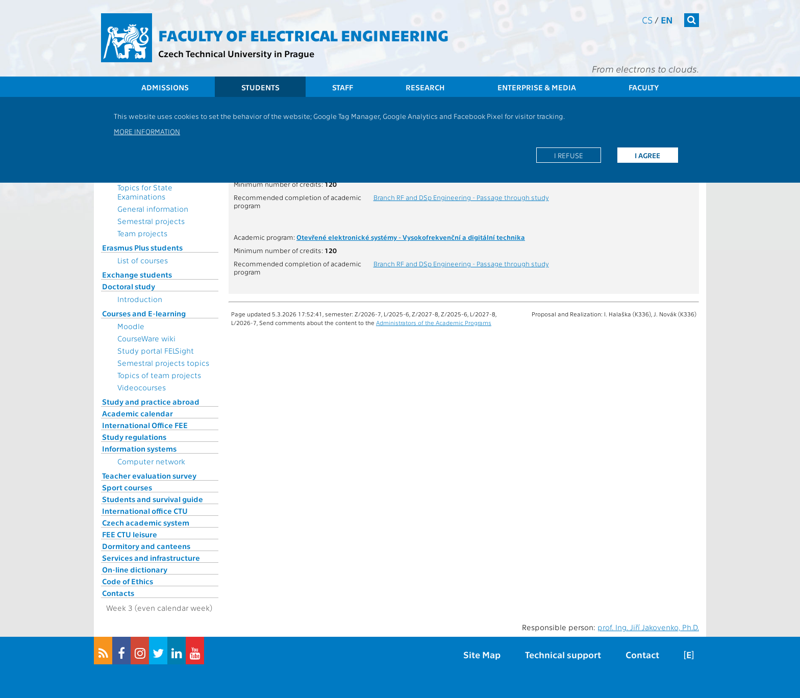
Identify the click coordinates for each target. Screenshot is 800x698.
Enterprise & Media (536, 87)
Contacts (118, 592)
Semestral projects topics (163, 362)
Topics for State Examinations (144, 192)
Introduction (139, 299)
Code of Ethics (127, 581)
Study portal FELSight (155, 350)
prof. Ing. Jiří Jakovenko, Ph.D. (648, 627)
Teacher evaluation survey (149, 475)
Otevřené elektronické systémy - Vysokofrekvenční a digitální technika (410, 237)
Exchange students (137, 274)
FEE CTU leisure (129, 534)
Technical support (563, 654)
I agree (647, 155)
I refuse (568, 155)
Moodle (130, 326)
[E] (689, 654)
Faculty (644, 87)
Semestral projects (151, 221)
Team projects (142, 233)
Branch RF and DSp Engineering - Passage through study (461, 197)
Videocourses (141, 387)
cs (647, 19)
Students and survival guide (152, 499)
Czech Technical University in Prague (236, 53)
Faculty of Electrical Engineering (303, 35)
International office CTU (145, 510)
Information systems (139, 448)
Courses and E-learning (144, 313)
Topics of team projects (159, 375)
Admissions (165, 87)
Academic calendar (137, 413)
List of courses (142, 260)
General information (152, 208)
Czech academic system (145, 522)
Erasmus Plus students (142, 247)
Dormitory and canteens (146, 546)
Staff (342, 87)
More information (147, 131)
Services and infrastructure (151, 557)
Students (260, 87)
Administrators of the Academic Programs (433, 322)
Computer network (151, 461)
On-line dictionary (134, 569)
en (667, 19)
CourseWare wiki (146, 338)
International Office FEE (145, 425)
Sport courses (127, 487)
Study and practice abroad (150, 401)
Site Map (482, 654)
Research (425, 87)
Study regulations (134, 436)
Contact (642, 654)
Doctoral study (128, 286)
